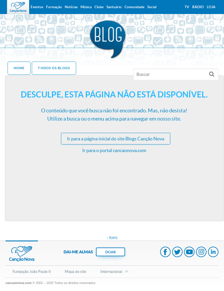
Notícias (71, 7)
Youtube (189, 252)
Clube (99, 7)
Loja (211, 7)
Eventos (37, 7)
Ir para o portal (114, 150)
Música (86, 7)
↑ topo (112, 238)
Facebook (165, 252)
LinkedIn (213, 252)
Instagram (201, 252)
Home (19, 68)
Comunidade (134, 7)
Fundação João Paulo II (32, 271)
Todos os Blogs (54, 68)
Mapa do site (75, 271)
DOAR (110, 252)
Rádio (198, 7)
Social (151, 7)
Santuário (114, 7)
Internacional (111, 272)
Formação (54, 7)
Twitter (177, 252)
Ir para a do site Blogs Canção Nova (115, 138)
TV (187, 7)
